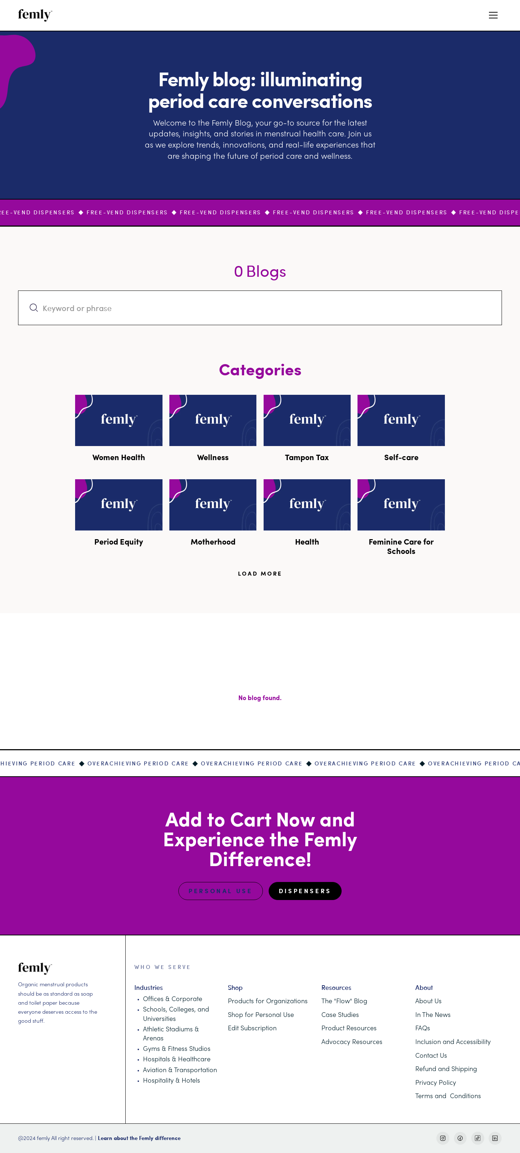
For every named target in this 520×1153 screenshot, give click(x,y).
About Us (428, 1002)
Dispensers (305, 890)
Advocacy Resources (351, 1042)
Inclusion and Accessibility (453, 1042)
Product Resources (349, 1029)
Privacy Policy (435, 1083)
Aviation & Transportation (180, 1070)
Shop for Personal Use (261, 1015)
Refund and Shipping (446, 1069)
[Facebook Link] (460, 1138)
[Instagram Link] (443, 1138)
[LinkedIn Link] (495, 1138)
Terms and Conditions (448, 1096)
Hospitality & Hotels (171, 1081)
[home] (35, 15)
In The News (433, 1015)
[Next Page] (260, 573)
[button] (493, 15)
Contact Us (431, 1056)
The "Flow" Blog (344, 1002)
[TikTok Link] (478, 1138)
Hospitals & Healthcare (177, 1060)
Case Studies (340, 1015)
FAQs (422, 1029)
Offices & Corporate (172, 999)
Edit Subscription (252, 1029)
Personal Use (220, 890)
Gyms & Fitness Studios (177, 1049)
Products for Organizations (268, 1002)
